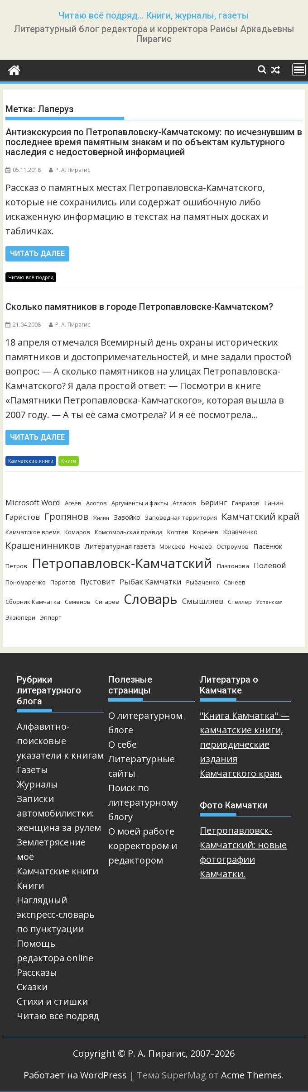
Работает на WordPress (75, 1075)
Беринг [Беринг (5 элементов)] (214, 502)
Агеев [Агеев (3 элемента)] (73, 503)
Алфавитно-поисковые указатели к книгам (60, 740)
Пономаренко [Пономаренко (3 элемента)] (25, 582)
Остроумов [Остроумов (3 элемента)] (233, 546)
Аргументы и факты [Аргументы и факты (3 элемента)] (139, 503)
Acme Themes (251, 1075)
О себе (122, 744)
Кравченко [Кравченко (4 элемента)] (240, 531)
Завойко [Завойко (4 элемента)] (127, 517)
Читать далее (37, 253)
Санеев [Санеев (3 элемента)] (234, 582)
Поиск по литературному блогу (143, 802)
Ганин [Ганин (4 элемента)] (274, 502)
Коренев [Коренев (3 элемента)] (205, 532)
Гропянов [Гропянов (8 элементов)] (66, 516)
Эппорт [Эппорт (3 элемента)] (51, 617)
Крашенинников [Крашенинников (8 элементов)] (42, 545)
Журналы (37, 784)
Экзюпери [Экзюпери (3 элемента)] (20, 617)
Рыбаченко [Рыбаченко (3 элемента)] (202, 582)
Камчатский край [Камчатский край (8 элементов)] (260, 516)
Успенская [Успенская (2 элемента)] (269, 602)
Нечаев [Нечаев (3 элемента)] (201, 546)
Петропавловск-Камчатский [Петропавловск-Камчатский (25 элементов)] (122, 563)
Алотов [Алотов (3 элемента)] (96, 503)
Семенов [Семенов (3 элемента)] (78, 602)
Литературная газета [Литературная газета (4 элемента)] (120, 546)
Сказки (32, 987)
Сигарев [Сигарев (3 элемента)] (107, 602)
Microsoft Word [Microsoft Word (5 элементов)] (32, 502)
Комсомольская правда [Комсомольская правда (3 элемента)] (129, 532)
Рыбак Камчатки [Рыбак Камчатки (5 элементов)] (151, 581)
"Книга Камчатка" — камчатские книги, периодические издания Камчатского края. (244, 744)
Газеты (32, 770)
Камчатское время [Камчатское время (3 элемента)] (32, 532)
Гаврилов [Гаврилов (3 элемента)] (246, 503)
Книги (68, 460)
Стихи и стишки (52, 1001)
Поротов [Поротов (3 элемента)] (63, 582)
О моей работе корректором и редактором (142, 845)
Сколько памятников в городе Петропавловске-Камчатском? (139, 306)
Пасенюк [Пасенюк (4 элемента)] (267, 546)
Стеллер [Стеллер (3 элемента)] (240, 602)
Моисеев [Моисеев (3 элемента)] (172, 546)
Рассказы (37, 972)
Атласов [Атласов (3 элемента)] (184, 503)
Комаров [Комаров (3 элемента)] (77, 532)
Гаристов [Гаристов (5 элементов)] (22, 517)
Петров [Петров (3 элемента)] (16, 566)
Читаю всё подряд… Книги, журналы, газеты (153, 15)
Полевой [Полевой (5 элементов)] (270, 565)
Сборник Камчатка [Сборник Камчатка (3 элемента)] (32, 602)
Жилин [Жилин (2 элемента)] (101, 518)
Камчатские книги (30, 460)
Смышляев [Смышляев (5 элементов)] (202, 601)
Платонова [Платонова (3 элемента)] (233, 566)
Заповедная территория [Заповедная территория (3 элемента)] (181, 517)
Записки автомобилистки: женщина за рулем (59, 813)
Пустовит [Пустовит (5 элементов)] (97, 581)
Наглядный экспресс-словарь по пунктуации (56, 914)
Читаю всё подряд (30, 277)
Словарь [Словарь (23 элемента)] (151, 599)
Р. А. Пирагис (69, 170)
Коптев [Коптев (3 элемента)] (177, 532)
